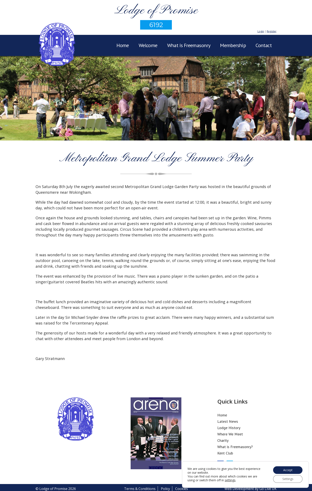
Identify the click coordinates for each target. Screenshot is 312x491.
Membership (233, 45)
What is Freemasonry (189, 45)
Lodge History (228, 427)
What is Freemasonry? (235, 446)
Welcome (148, 45)
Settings (287, 479)
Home (122, 45)
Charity (223, 440)
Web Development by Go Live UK (250, 488)
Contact (264, 45)
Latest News (227, 421)
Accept (288, 470)
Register (271, 31)
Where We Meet (230, 434)
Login (260, 31)
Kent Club (225, 453)
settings (230, 480)
